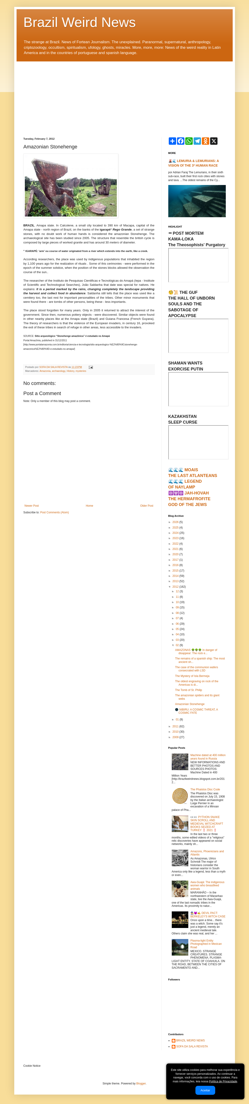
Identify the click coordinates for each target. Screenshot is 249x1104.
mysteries (81, 371)
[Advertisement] (125, 96)
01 (178, 719)
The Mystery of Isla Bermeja (192, 676)
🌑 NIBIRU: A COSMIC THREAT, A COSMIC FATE (196, 711)
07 (178, 618)
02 (178, 645)
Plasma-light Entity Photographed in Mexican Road (206, 944)
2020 (175, 554)
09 (178, 607)
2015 (175, 570)
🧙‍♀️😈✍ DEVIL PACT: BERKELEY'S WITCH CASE (207, 914)
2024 (175, 533)
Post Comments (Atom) (54, 512)
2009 (175, 737)
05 (178, 629)
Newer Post (32, 505)
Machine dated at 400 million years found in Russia (208, 757)
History (70, 371)
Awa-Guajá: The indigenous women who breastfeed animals (207, 885)
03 (178, 640)
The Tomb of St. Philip (188, 690)
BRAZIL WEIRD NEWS (190, 1040)
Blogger (141, 1083)
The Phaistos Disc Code (205, 789)
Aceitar (205, 1090)
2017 (175, 559)
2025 (175, 527)
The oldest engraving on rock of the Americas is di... (196, 683)
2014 (175, 576)
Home (89, 505)
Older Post (146, 505)
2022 (175, 543)
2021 (175, 549)
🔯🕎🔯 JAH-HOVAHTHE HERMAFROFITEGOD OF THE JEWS (189, 499)
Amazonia (45, 371)
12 (178, 591)
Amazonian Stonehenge (189, 704)
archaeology (58, 371)
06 (178, 623)
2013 (175, 581)
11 (178, 596)
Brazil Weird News (79, 22)
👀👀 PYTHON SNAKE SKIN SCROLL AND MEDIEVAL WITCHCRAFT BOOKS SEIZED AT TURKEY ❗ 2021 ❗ (206, 823)
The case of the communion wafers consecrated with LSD (196, 669)
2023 (175, 538)
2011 (175, 726)
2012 (175, 586)
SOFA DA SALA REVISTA (192, 1046)
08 (178, 613)
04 (178, 634)
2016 (175, 565)
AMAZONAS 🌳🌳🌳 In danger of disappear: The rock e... (196, 651)
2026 (175, 522)
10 (178, 602)
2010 (175, 731)
